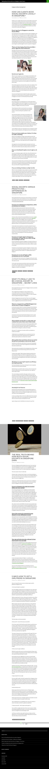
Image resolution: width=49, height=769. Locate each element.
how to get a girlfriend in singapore (19, 719)
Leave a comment (24, 17)
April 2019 (3, 759)
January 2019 (4, 763)
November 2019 (4, 756)
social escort (31, 420)
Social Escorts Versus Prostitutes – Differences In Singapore (23, 190)
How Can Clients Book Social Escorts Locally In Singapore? (24, 14)
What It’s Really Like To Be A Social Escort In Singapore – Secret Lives (24, 281)
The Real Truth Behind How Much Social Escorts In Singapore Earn (23, 457)
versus (14, 272)
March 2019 (4, 761)
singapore (26, 420)
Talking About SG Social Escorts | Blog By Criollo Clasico (13, 1)
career (14, 420)
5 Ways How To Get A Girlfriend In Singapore (24, 577)
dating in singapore (19, 420)
